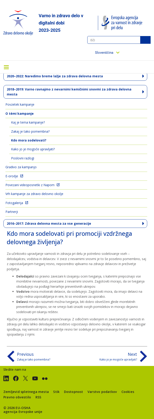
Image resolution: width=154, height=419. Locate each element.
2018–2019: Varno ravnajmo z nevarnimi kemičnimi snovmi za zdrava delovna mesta (69, 91)
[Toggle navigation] (6, 67)
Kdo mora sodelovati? (28, 140)
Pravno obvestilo (17, 397)
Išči (145, 40)
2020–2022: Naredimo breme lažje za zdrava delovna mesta (55, 76)
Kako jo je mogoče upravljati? (33, 149)
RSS (38, 397)
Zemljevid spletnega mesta (26, 392)
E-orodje (11, 176)
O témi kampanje (19, 113)
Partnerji (11, 212)
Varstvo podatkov (102, 392)
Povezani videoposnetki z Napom (29, 185)
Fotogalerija (14, 203)
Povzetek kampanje (19, 104)
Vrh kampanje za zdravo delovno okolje (34, 194)
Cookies (127, 392)
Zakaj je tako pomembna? (30, 131)
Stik (56, 392)
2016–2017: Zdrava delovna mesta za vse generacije (49, 223)
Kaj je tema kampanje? (28, 122)
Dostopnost (73, 392)
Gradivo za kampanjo (21, 167)
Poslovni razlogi (22, 158)
